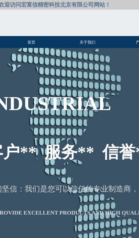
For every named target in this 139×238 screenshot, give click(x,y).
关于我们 (87, 42)
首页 (31, 42)
